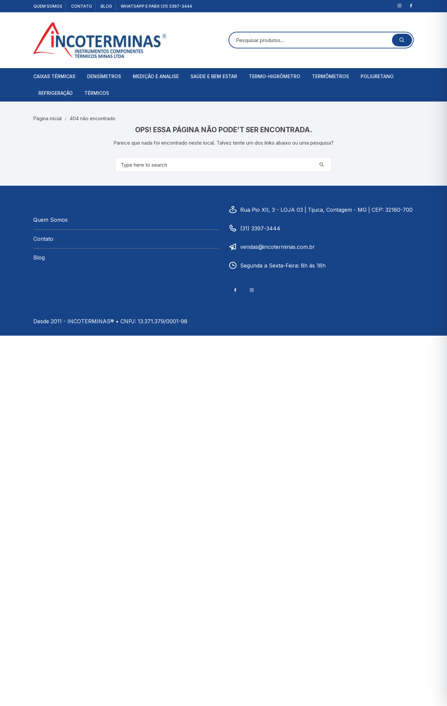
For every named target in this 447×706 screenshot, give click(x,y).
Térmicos (96, 93)
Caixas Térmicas (54, 76)
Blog (106, 6)
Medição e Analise (156, 76)
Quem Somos (47, 6)
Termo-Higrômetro (274, 76)
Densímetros (104, 76)
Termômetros (330, 76)
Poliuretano (377, 76)
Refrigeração (55, 93)
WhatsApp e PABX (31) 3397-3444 (156, 6)
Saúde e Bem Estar (213, 76)
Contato (81, 6)
